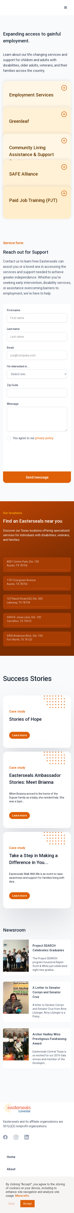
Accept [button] (27, 1203)
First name (13, 310)
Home (11, 1157)
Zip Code (12, 385)
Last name (13, 328)
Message (12, 403)
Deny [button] (12, 1203)
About (11, 1169)
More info (22, 1196)
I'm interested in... (18, 366)
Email (10, 347)
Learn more (19, 735)
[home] (19, 8)
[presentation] (36, 452)
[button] (65, 7)
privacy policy (44, 438)
